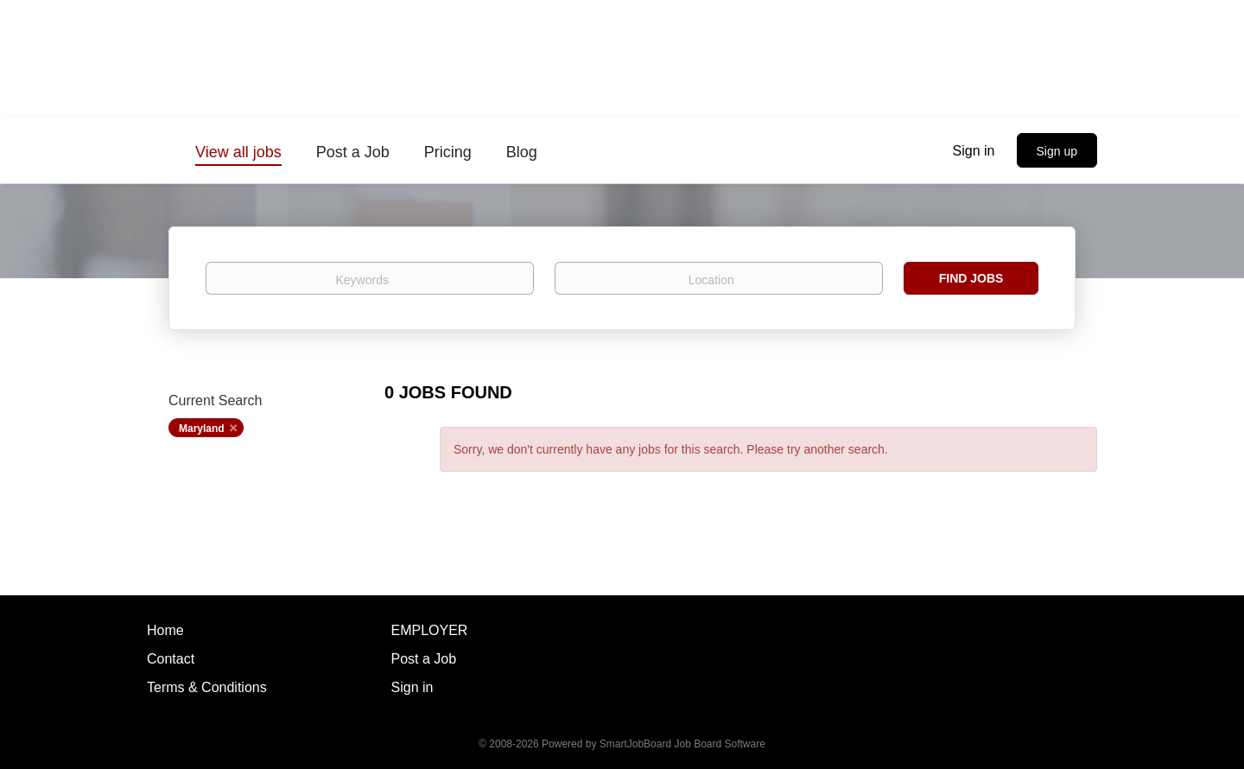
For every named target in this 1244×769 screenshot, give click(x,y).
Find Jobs (971, 278)
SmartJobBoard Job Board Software (682, 744)
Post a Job (424, 658)
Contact (170, 658)
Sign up (1057, 151)
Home (165, 630)
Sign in (974, 150)
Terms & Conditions (207, 687)
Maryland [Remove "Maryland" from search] (202, 429)
